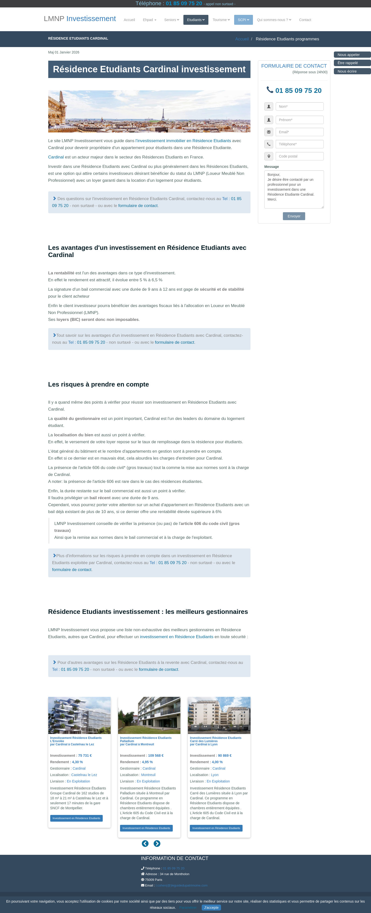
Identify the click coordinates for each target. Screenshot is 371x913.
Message (271, 167)
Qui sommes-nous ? (274, 20)
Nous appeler (344, 54)
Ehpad (149, 20)
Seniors (171, 20)
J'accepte (211, 908)
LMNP (80, 19)
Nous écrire (342, 71)
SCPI (243, 20)
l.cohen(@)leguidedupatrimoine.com (181, 885)
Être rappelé (343, 63)
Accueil (129, 20)
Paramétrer (188, 908)
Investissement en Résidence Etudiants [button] (76, 818)
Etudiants (196, 20)
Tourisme (221, 20)
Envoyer (294, 216)
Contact (305, 20)
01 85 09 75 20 (184, 3)
